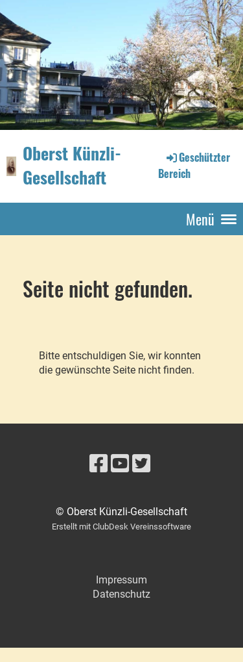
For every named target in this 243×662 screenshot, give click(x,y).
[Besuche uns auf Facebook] (98, 464)
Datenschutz (121, 594)
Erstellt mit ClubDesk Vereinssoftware (121, 526)
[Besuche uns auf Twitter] (141, 464)
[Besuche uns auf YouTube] (120, 464)
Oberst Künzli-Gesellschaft (72, 166)
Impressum (121, 580)
